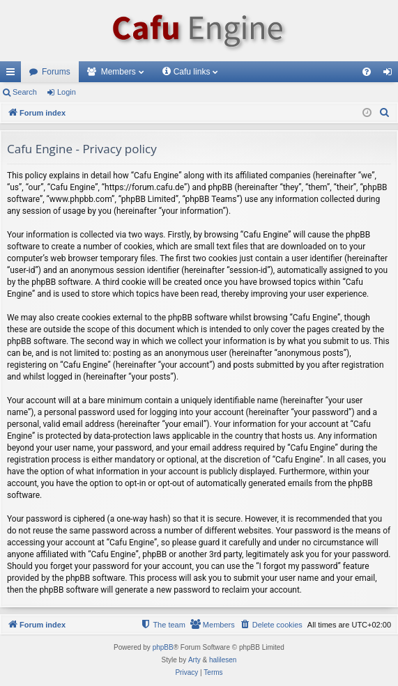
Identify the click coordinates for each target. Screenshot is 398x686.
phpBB (163, 647)
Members (118, 72)
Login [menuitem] (390, 74)
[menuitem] (366, 71)
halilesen (222, 660)
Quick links (13, 74)
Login (66, 92)
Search (25, 92)
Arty (194, 660)
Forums (56, 72)
